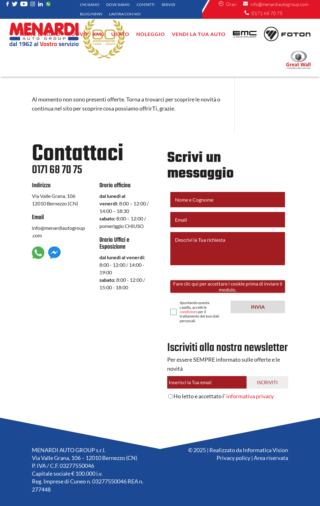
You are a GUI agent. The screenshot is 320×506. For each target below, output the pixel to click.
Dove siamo (118, 5)
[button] (258, 307)
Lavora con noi (125, 14)
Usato (120, 34)
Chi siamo (89, 5)
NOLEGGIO (150, 34)
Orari (228, 4)
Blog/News (91, 14)
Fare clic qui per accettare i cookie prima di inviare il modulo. (227, 286)
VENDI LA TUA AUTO (199, 34)
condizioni (188, 311)
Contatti (146, 5)
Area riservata (271, 457)
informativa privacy (250, 396)
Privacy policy (233, 457)
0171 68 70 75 (263, 13)
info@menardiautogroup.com (275, 4)
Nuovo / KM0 (85, 34)
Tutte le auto (39, 34)
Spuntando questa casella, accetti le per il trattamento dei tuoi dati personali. (199, 312)
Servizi (168, 5)
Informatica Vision (265, 450)
